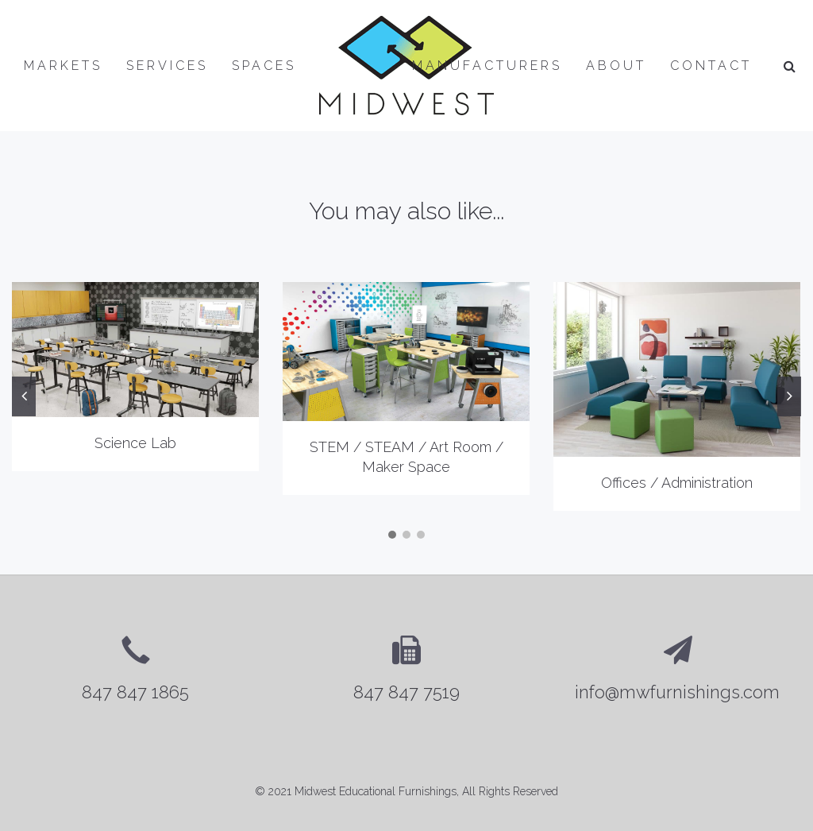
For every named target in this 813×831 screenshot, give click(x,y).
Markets (63, 65)
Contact (711, 65)
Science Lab (135, 443)
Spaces (264, 65)
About (616, 65)
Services (167, 65)
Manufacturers (487, 65)
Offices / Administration (677, 482)
